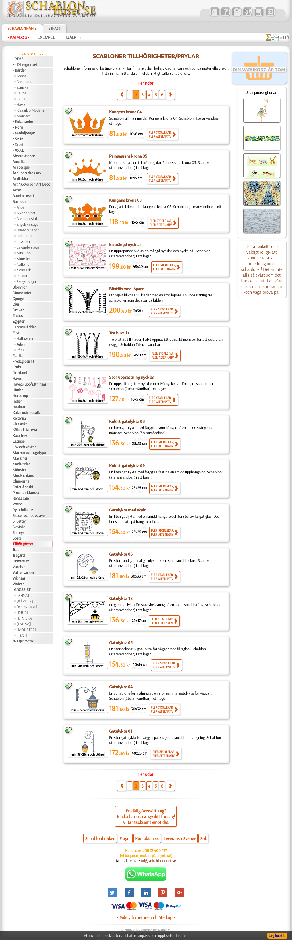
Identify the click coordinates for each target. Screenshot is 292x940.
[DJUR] (22, 612)
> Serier (18, 138)
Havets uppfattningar (29, 384)
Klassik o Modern (30, 110)
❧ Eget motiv (23, 641)
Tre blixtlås (119, 333)
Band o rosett (23, 195)
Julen (21, 344)
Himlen (18, 389)
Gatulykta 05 (121, 642)
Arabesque (21, 167)
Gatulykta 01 (121, 731)
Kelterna (19, 418)
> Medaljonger (24, 133)
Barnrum (24, 81)
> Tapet (18, 144)
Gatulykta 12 (121, 598)
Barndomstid (27, 218)
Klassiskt (20, 424)
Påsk (20, 349)
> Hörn (18, 127)
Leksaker (24, 241)
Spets (17, 538)
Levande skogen (29, 247)
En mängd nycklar (125, 244)
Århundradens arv (27, 173)
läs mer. (182, 935)
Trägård (19, 555)
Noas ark (24, 270)
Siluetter (19, 521)
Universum (21, 561)
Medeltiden (21, 464)
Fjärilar (18, 355)
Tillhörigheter (23, 543)
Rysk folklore (23, 509)
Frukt (17, 367)
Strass (54, 28)
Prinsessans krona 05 (128, 156)
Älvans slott (26, 212)
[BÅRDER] (25, 601)
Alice (20, 207)
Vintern (18, 583)
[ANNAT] (24, 595)
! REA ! (18, 58)
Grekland (20, 372)
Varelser (19, 566)
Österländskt (23, 486)
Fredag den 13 (23, 361)
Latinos (19, 441)
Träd (16, 549)
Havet (21, 104)
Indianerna (25, 235)
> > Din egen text (25, 64)
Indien (17, 401)
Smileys (18, 532)
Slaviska (19, 526)
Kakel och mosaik (26, 412)
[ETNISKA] (25, 618)
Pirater (22, 275)
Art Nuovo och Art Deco (31, 184)
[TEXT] (22, 635)
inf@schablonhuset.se (158, 860)
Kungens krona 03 (125, 200)
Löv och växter (24, 446)
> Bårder (19, 70)
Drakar (18, 309)
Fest (16, 332)
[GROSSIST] (22, 589)
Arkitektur (21, 178)
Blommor (20, 287)
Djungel (18, 298)
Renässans (21, 498)
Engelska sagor (28, 224)
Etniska (22, 87)
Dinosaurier (22, 292)
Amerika (19, 161)
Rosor (17, 504)
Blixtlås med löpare (126, 289)
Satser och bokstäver (29, 515)
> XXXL (18, 150)
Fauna (22, 93)
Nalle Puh (24, 264)
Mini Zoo (24, 252)
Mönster (23, 115)
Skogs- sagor (26, 281)
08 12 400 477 (156, 850)
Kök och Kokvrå (25, 429)
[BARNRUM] (27, 606)
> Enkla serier (23, 121)
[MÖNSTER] (26, 629)
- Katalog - (18, 37)
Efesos (18, 315)
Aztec (17, 190)
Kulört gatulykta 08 (127, 421)
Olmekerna (21, 481)
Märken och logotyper (30, 452)
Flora (21, 98)
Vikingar (19, 578)
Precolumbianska (26, 492)
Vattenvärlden (24, 572)
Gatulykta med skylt (127, 510)
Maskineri (20, 458)
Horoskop (20, 395)
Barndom (20, 201)
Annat (21, 75)
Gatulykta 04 (121, 687)
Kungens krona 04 (125, 112)
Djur (16, 304)
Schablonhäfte (21, 28)
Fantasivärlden (24, 327)
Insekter (19, 407)
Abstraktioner (24, 155)
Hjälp (70, 37)
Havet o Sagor (28, 230)
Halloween (25, 338)
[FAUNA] (24, 623)
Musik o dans (23, 475)
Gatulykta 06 (121, 554)
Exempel (47, 37)
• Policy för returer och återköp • (146, 917)
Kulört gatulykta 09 (127, 465)
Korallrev (20, 435)
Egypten (19, 321)
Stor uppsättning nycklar (131, 377)
